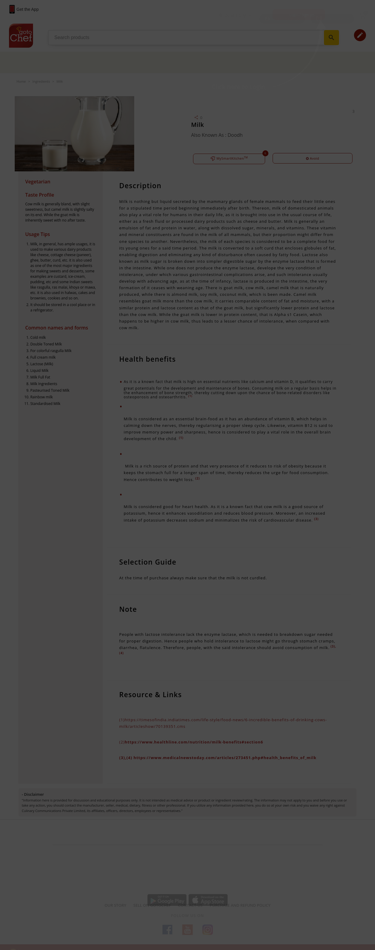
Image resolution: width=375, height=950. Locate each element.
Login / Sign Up (302, 14)
